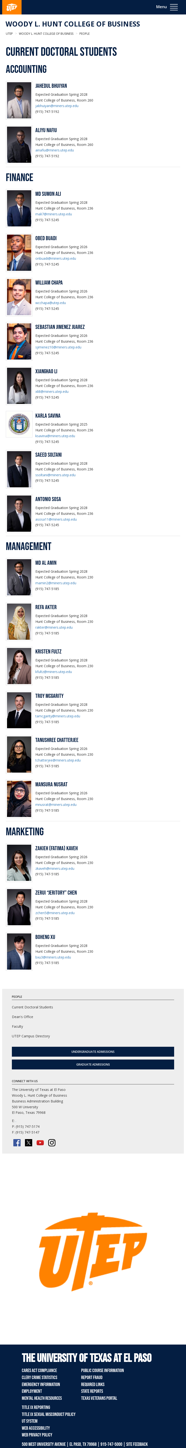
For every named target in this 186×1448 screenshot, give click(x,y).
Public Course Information (102, 1370)
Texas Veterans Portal (99, 1398)
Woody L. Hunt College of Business (73, 23)
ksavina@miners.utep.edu (55, 436)
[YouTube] (40, 1143)
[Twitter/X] (28, 1143)
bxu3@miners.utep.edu (53, 957)
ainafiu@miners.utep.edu (54, 150)
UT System (30, 1421)
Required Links (92, 1384)
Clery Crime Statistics (39, 1377)
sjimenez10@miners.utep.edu (58, 347)
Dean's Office (22, 1016)
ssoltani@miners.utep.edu (55, 475)
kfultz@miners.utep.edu (53, 671)
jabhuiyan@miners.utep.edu (56, 105)
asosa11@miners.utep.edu (56, 519)
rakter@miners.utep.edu (54, 627)
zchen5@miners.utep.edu (55, 913)
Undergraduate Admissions (93, 1052)
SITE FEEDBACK (137, 1444)
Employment (32, 1391)
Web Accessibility (36, 1428)
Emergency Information (41, 1384)
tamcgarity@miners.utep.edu (57, 716)
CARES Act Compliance (39, 1370)
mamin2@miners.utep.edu (55, 583)
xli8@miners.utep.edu (52, 391)
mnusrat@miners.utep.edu (56, 804)
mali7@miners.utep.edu (53, 214)
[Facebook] (17, 1143)
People (84, 34)
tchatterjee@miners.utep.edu (58, 760)
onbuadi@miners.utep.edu (55, 258)
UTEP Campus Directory (31, 1036)
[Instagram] (52, 1143)
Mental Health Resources (42, 1398)
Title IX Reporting (36, 1407)
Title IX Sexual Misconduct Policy (49, 1414)
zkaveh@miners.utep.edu (54, 868)
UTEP (9, 34)
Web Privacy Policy (37, 1435)
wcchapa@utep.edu (50, 302)
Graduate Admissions (93, 1064)
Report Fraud (91, 1377)
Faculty (17, 1026)
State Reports (92, 1391)
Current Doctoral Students (32, 1007)
